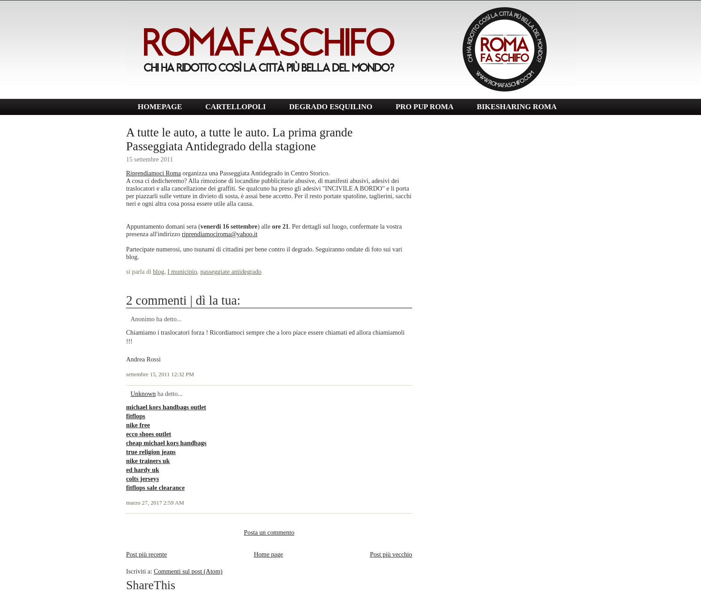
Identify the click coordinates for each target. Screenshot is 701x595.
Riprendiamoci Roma (153, 173)
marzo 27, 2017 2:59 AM (155, 503)
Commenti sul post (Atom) (188, 571)
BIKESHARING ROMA (517, 106)
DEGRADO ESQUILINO (330, 106)
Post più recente (146, 554)
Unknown (143, 393)
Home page (268, 554)
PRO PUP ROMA (424, 106)
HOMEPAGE (160, 106)
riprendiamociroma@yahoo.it (220, 234)
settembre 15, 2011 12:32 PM (160, 374)
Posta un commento (269, 532)
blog (158, 271)
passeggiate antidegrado (231, 271)
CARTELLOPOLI (235, 106)
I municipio (182, 271)
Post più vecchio (391, 554)
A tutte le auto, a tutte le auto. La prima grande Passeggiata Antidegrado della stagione (239, 139)
